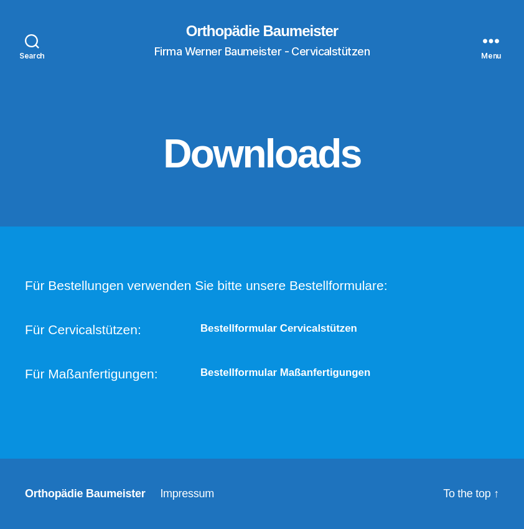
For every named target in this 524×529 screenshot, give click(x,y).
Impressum (187, 493)
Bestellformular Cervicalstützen (278, 328)
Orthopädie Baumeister (262, 31)
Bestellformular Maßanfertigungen (285, 372)
